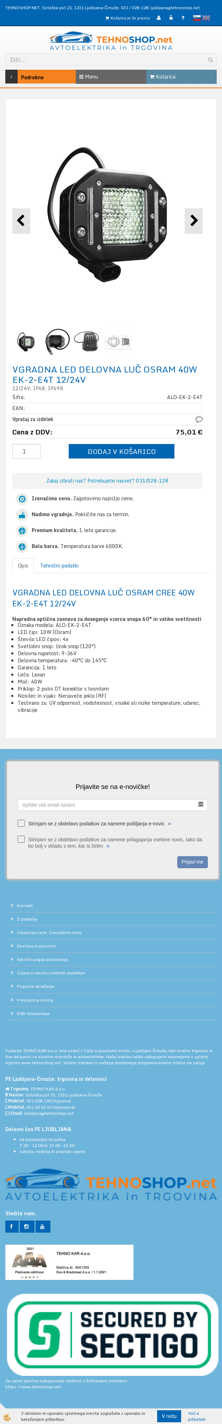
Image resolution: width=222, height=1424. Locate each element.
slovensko (197, 18)
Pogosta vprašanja (35, 986)
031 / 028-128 (134, 7)
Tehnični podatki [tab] (59, 565)
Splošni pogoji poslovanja (42, 959)
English (206, 18)
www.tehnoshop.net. (42, 1062)
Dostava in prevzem (36, 945)
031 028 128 (38, 1100)
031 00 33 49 (39, 1107)
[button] (194, 221)
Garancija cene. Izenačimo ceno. (49, 932)
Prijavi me (192, 862)
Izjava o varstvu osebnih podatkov (51, 972)
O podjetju (27, 919)
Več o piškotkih (197, 1416)
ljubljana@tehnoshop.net (175, 7)
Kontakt (25, 905)
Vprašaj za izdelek (32, 419)
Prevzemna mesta (35, 1000)
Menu (88, 77)
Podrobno (19, 76)
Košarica (162, 77)
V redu (169, 1416)
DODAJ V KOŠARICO (122, 451)
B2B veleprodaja (33, 1013)
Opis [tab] (23, 565)
